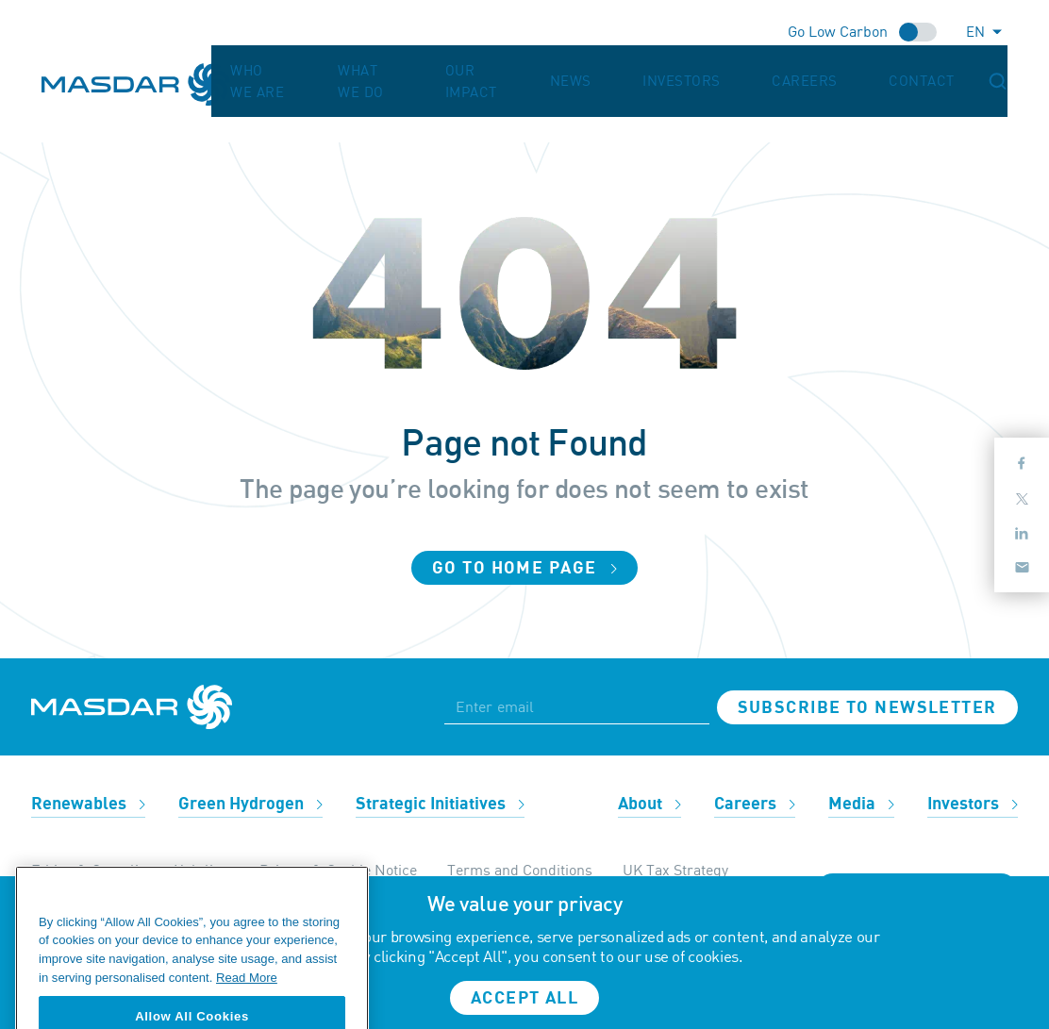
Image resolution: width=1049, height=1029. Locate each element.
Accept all (524, 998)
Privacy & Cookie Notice (338, 869)
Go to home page (524, 568)
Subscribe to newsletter (867, 708)
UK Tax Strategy (675, 869)
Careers (871, 70)
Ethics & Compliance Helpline (130, 869)
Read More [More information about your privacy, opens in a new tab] (246, 995)
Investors (785, 70)
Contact (950, 70)
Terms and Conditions (519, 869)
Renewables (88, 804)
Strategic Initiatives (440, 804)
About (649, 804)
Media (861, 804)
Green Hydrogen (250, 804)
